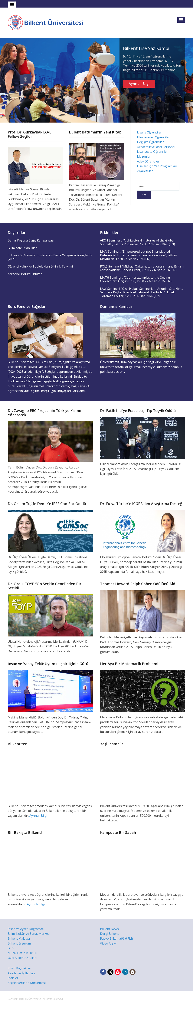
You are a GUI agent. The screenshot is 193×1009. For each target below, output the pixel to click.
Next (188, 80)
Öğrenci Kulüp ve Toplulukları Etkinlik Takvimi (40, 266)
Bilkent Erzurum (19, 943)
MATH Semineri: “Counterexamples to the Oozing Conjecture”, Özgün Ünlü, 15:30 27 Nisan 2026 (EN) (136, 279)
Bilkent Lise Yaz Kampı (146, 48)
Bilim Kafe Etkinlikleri (23, 248)
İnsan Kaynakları (19, 968)
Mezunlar (144, 156)
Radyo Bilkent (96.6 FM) (116, 938)
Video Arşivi (108, 943)
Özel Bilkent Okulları (22, 958)
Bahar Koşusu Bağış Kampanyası (31, 240)
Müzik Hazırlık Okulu (22, 953)
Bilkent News (109, 929)
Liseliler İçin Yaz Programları (157, 166)
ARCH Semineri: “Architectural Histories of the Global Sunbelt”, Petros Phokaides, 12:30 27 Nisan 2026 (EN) (137, 242)
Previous (5, 80)
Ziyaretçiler (145, 171)
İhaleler (13, 978)
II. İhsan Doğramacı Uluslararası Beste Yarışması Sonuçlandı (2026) (50, 257)
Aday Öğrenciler (148, 161)
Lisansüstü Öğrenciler (152, 152)
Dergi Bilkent (109, 934)
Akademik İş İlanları (21, 973)
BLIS (11, 948)
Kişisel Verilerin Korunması (27, 983)
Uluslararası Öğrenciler (153, 137)
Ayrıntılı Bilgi (139, 83)
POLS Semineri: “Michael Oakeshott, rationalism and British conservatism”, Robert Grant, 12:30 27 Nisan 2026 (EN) (142, 268)
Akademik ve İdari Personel (156, 147)
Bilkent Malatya (19, 938)
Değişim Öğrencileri (151, 142)
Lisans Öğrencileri (149, 132)
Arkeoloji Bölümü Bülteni (25, 274)
